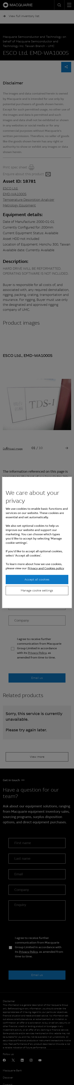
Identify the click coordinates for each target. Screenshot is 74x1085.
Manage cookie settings (37, 590)
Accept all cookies (36, 579)
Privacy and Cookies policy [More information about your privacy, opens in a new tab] (46, 568)
